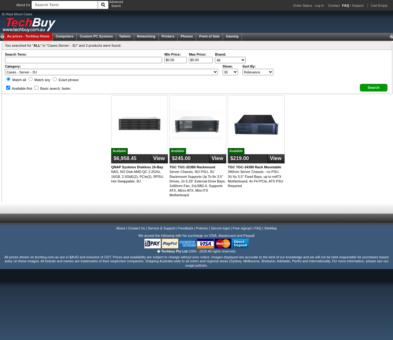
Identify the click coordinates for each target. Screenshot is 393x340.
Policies (202, 228)
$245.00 (181, 158)
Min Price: (172, 54)
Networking (146, 36)
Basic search (52, 88)
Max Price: (197, 54)
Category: (13, 66)
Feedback (185, 228)
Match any (39, 80)
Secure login (220, 228)
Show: (228, 66)
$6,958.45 (125, 158)
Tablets (125, 36)
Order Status (302, 5)
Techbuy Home (28, 36)
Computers (64, 36)
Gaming (232, 36)
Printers (167, 36)
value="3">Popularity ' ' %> (258, 72)
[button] (373, 88)
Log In (319, 5)
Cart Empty (379, 5)
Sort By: (249, 66)
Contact (334, 5)
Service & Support (161, 228)
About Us (23, 5)
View (159, 158)
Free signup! (242, 228)
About (120, 228)
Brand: (220, 54)
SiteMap (270, 228)
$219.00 (239, 158)
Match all (16, 80)
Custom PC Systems (96, 36)
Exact (66, 80)
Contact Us (136, 228)
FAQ (258, 228)
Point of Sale (209, 36)
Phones (187, 36)
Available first (19, 88)
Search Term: (16, 54)
